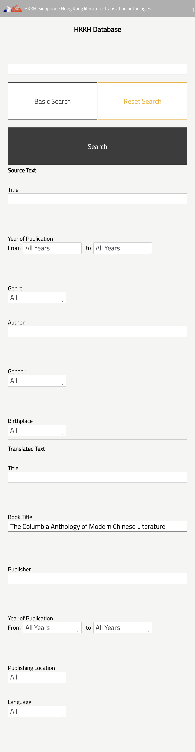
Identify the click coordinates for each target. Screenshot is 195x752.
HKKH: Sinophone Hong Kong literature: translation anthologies (87, 8)
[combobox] (52, 248)
